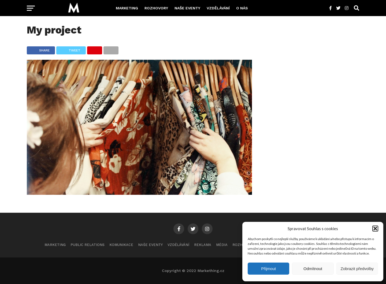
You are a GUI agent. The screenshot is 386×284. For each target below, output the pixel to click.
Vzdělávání (218, 8)
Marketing (127, 8)
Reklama (202, 245)
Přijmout (268, 268)
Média (222, 245)
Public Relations (87, 245)
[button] (375, 228)
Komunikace (121, 245)
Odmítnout (312, 268)
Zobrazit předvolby (357, 268)
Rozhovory (156, 8)
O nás (242, 8)
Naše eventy (187, 8)
